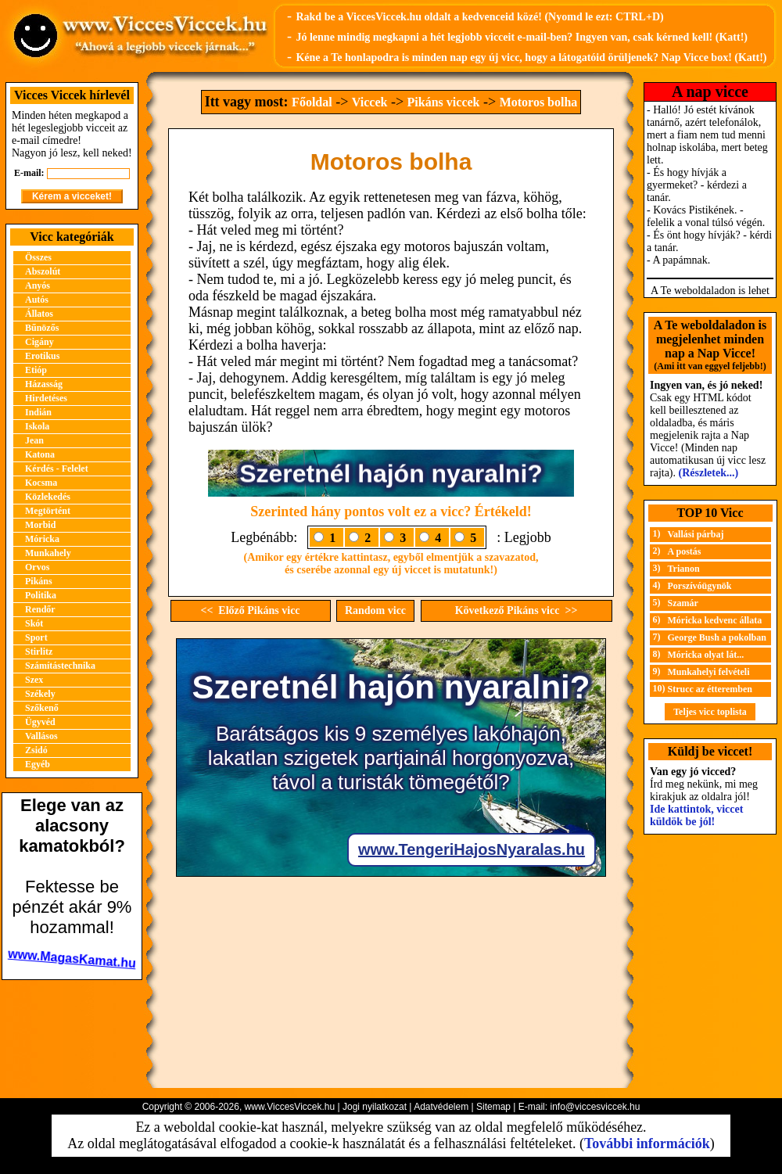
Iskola (37, 426)
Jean (34, 440)
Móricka (42, 538)
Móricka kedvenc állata (715, 620)
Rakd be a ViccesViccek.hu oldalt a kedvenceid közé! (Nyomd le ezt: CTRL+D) (479, 17)
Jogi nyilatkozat (375, 1106)
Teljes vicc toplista (710, 711)
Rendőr (40, 609)
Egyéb (37, 764)
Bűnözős (42, 327)
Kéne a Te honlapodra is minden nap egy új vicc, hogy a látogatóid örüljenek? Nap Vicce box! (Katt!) (531, 57)
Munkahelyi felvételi (709, 671)
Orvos (37, 567)
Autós (36, 299)
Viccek (370, 102)
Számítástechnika (60, 665)
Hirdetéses (46, 398)
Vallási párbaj (696, 534)
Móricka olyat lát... (706, 654)
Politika (40, 595)
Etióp (36, 369)
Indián (38, 412)
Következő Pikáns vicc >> (516, 610)
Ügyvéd (40, 721)
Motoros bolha (539, 102)
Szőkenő (42, 707)
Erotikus (42, 355)
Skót (34, 623)
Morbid (40, 524)
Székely (40, 693)
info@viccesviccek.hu (595, 1106)
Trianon (684, 568)
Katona (40, 454)
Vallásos (41, 736)
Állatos (39, 313)
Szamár (683, 603)
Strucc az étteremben (710, 689)
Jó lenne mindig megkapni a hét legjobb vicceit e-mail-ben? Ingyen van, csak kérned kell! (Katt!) (522, 37)
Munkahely (48, 553)
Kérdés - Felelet (56, 468)
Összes (38, 257)
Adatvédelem (441, 1106)
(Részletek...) (709, 473)
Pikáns (38, 581)
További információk (647, 1143)
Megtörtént (47, 510)
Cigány (39, 341)
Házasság (44, 384)
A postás (684, 551)
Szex (34, 679)
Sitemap (493, 1106)
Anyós (37, 285)
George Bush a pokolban (717, 637)
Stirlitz (38, 651)
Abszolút (42, 271)
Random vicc (375, 610)
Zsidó (36, 750)
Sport (36, 637)
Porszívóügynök (700, 585)
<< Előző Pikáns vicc (250, 610)
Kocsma (41, 482)
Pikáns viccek (443, 102)
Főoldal (312, 102)
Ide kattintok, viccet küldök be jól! (696, 815)
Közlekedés (47, 496)
